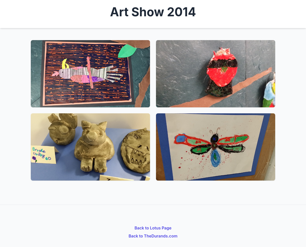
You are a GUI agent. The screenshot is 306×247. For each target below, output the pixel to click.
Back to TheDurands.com (152, 235)
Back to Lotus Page (152, 227)
